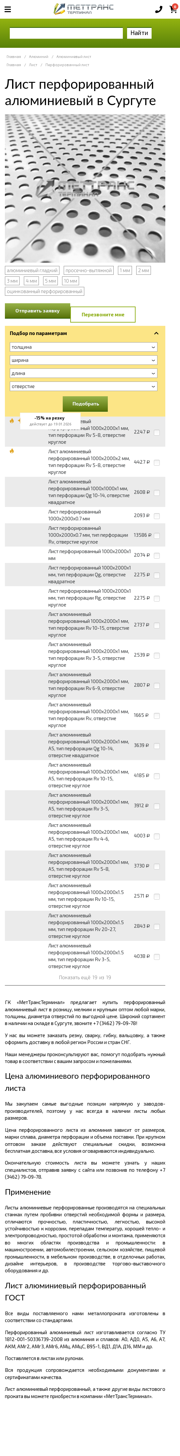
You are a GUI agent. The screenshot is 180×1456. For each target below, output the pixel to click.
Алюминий (38, 56)
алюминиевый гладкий (32, 270)
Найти (139, 32)
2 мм (143, 270)
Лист (33, 65)
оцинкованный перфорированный (44, 291)
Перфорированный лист (67, 65)
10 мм (70, 281)
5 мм (50, 281)
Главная (14, 56)
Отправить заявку (37, 310)
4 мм (31, 281)
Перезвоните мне (103, 314)
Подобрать (86, 403)
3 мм (12, 281)
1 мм (125, 270)
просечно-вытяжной (89, 270)
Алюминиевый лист (74, 56)
